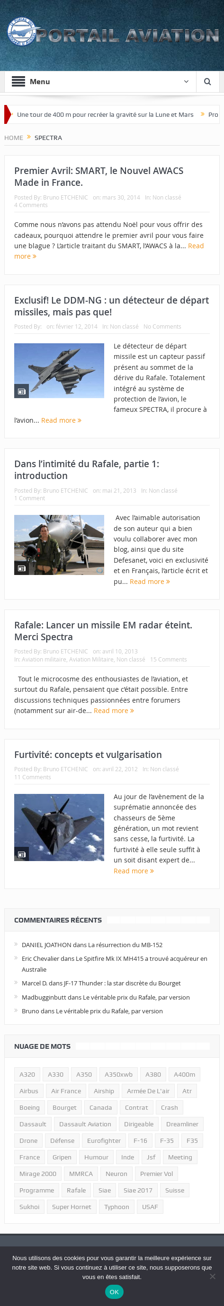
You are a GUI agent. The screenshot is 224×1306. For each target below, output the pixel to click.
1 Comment (29, 498)
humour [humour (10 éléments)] (96, 1157)
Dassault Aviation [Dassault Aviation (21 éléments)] (85, 1124)
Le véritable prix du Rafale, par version (136, 997)
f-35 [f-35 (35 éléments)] (167, 1140)
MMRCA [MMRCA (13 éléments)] (81, 1173)
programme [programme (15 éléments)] (36, 1190)
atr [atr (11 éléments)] (187, 1091)
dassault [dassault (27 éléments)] (32, 1124)
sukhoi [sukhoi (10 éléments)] (29, 1206)
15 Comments (168, 659)
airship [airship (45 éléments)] (104, 1091)
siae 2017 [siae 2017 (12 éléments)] (138, 1190)
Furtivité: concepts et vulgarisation (88, 755)
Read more (61, 420)
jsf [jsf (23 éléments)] (151, 1157)
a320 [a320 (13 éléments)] (27, 1074)
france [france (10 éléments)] (29, 1157)
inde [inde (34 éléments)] (127, 1157)
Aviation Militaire (91, 659)
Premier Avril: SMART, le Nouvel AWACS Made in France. (98, 177)
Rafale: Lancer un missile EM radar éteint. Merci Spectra (103, 631)
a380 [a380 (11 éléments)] (153, 1074)
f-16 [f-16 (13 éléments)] (140, 1140)
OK (114, 1292)
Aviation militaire (44, 659)
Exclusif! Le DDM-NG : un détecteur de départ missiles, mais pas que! (111, 306)
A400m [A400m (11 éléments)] (184, 1074)
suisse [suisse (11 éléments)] (174, 1190)
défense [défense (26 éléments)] (62, 1140)
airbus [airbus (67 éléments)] (28, 1091)
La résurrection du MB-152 (125, 944)
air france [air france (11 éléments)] (66, 1091)
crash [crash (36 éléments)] (169, 1107)
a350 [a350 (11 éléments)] (84, 1074)
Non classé (166, 197)
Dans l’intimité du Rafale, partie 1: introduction (86, 470)
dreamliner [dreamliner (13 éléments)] (182, 1124)
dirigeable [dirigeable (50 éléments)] (138, 1124)
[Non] (212, 1276)
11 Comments (32, 777)
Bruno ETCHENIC (65, 197)
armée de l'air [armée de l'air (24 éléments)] (148, 1091)
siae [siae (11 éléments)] (105, 1190)
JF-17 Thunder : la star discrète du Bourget (122, 983)
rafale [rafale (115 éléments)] (76, 1190)
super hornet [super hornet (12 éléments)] (71, 1206)
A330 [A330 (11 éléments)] (55, 1074)
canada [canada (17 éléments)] (101, 1107)
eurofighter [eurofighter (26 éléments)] (104, 1140)
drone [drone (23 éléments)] (28, 1140)
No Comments (162, 326)
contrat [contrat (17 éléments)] (136, 1107)
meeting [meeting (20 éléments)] (180, 1157)
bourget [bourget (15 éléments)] (65, 1107)
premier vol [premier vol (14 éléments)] (156, 1173)
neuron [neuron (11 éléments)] (116, 1173)
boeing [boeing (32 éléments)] (29, 1107)
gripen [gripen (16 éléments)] (62, 1157)
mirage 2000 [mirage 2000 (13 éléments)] (37, 1173)
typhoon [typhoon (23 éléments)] (116, 1206)
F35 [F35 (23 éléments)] (192, 1140)
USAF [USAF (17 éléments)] (150, 1206)
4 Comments (31, 205)
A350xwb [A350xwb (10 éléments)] (119, 1074)
